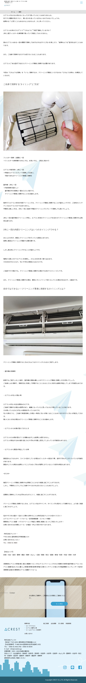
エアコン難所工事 (31, 628)
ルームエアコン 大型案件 (33, 630)
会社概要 (53, 623)
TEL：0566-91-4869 (10, 543)
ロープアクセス (30, 626)
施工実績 (46, 623)
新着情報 (68, 623)
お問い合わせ (28, 634)
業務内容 (27, 623)
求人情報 (61, 623)
